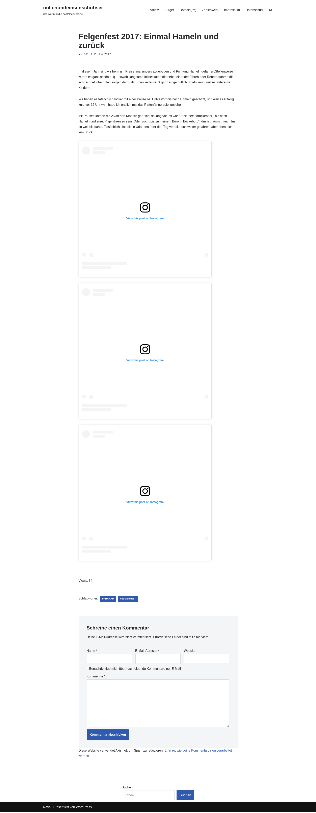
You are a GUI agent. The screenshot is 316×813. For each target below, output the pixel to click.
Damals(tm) (187, 10)
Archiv (153, 10)
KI (270, 10)
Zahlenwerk (210, 10)
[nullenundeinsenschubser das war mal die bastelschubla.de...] (73, 10)
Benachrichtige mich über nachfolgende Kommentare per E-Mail (134, 669)
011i (86, 54)
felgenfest (128, 599)
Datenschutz (254, 10)
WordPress (84, 808)
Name (92, 651)
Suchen (127, 788)
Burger (169, 10)
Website (189, 651)
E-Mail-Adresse (147, 651)
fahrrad (108, 599)
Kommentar (96, 676)
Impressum (232, 10)
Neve (47, 808)
